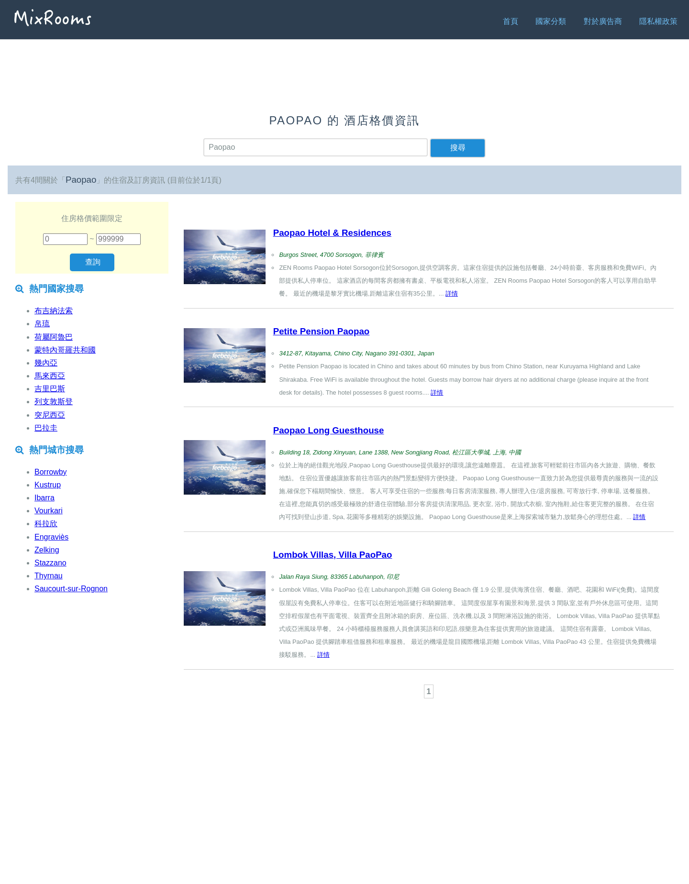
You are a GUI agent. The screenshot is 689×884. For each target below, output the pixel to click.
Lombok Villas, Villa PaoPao (332, 555)
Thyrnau (48, 576)
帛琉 (42, 324)
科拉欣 (45, 523)
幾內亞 (45, 363)
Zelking (46, 550)
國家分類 (550, 21)
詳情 (451, 293)
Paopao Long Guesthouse (328, 430)
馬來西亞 (49, 376)
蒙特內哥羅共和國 (65, 350)
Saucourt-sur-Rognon (71, 589)
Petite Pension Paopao (321, 331)
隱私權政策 (658, 21)
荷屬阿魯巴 (53, 337)
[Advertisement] (429, 727)
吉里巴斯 (49, 389)
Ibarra (44, 498)
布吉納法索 (53, 311)
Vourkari (48, 511)
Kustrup (47, 485)
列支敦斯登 (53, 402)
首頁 (510, 21)
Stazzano (50, 563)
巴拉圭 (45, 428)
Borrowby (50, 472)
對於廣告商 (603, 21)
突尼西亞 (49, 415)
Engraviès (51, 537)
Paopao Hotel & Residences (332, 233)
